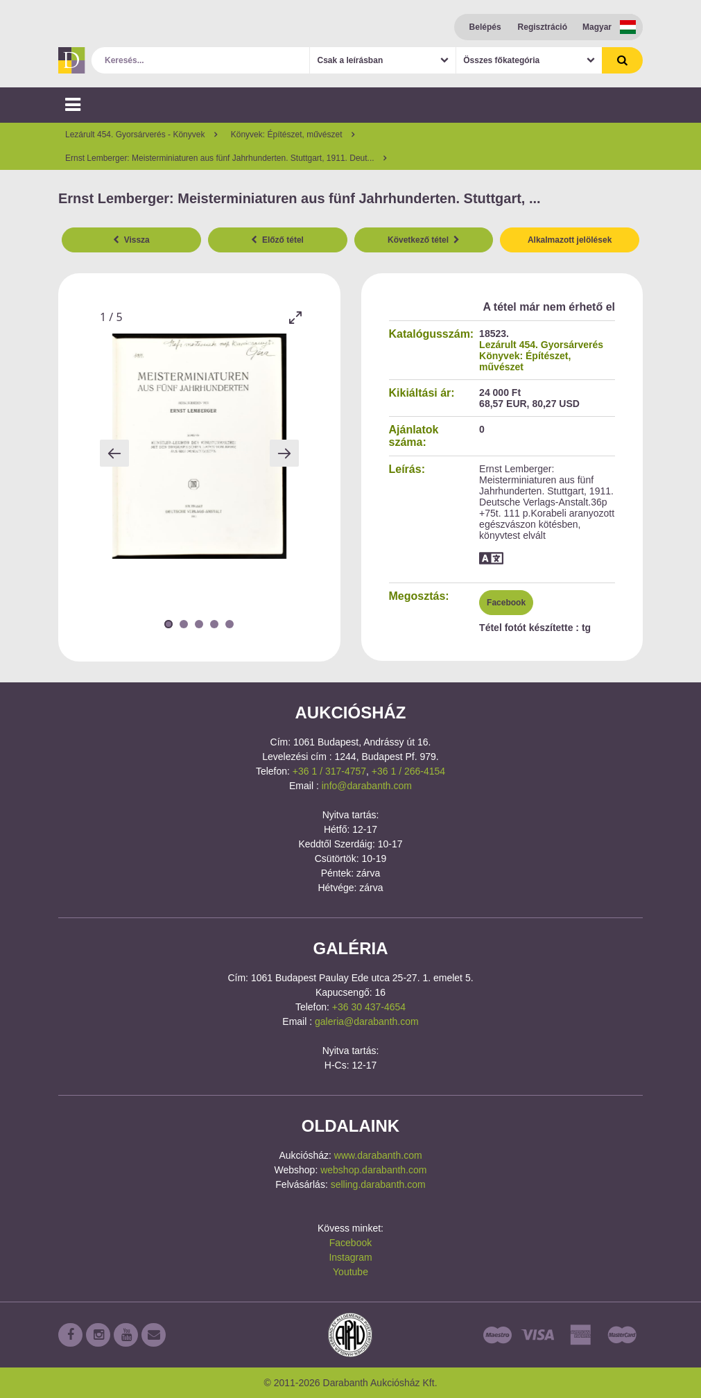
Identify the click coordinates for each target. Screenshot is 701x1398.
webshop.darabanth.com (373, 1169)
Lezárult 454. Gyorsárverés (541, 344)
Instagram (350, 1257)
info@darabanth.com (367, 785)
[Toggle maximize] (295, 317)
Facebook (506, 602)
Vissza (131, 240)
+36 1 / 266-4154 (408, 771)
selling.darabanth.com (378, 1184)
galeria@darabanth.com (367, 1021)
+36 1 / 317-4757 (329, 771)
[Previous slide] (114, 453)
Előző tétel (277, 240)
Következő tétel (424, 240)
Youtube (350, 1271)
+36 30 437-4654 (369, 1006)
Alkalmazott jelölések (570, 240)
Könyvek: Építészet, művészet (525, 361)
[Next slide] (284, 453)
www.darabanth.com (378, 1155)
